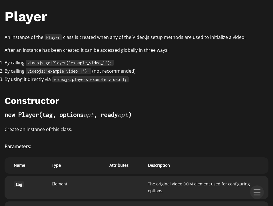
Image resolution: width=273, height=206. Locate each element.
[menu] (257, 192)
